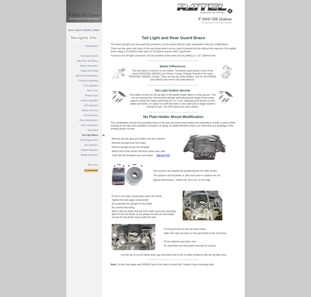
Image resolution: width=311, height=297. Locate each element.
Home (71, 30)
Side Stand (92, 130)
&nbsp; (203, 8)
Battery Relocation (89, 66)
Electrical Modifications (87, 75)
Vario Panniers (91, 145)
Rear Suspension (89, 125)
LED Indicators (91, 105)
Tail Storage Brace (89, 140)
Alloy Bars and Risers (87, 61)
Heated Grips (91, 95)
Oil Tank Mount (91, 115)
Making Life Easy (89, 110)
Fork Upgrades (91, 85)
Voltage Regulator (89, 150)
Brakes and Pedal (89, 70)
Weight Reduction (89, 155)
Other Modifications (88, 120)
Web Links (93, 165)
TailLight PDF (163, 155)
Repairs (87, 30)
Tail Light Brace (90, 135)
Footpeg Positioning (88, 80)
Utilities (96, 30)
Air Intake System (89, 56)
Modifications (91, 46)
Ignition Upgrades (89, 100)
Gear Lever (92, 90)
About (79, 30)
